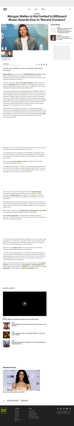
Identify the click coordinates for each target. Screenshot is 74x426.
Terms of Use (32, 410)
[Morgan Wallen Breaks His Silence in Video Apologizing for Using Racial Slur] (7, 55)
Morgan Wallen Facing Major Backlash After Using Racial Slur (21, 319)
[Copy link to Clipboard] (47, 64)
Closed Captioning (33, 413)
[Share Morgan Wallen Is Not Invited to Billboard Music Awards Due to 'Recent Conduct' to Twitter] (39, 64)
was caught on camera (26, 83)
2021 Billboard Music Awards (32, 74)
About (16, 418)
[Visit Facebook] (58, 409)
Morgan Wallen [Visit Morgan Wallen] (24, 400)
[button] (25, 304)
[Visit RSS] (70, 409)
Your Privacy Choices (33, 416)
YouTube (17, 415)
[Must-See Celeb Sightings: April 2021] (24, 380)
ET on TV (17, 416)
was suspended (36, 192)
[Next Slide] (48, 54)
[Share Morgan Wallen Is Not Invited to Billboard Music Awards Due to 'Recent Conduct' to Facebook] (37, 64)
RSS (16, 421)
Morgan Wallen (7, 74)
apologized (11, 84)
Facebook (17, 410)
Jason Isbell (42, 210)
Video (35, 9)
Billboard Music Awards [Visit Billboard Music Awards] (12, 400)
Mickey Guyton (25, 210)
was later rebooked (28, 268)
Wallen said (16, 248)
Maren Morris (35, 210)
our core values (41, 114)
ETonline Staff (18, 419)
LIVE (29, 9)
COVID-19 (24, 266)
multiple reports (15, 195)
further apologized (12, 215)
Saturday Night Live (38, 265)
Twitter (16, 413)
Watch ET (43, 9)
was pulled (26, 265)
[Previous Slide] (1, 54)
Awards (37, 14)
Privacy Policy (32, 412)
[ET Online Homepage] (5, 9)
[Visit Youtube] (67, 409)
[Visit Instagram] (64, 409)
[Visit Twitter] (61, 409)
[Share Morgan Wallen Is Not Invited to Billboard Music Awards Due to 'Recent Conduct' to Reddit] (42, 64)
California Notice (32, 415)
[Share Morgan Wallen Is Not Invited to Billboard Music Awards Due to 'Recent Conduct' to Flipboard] (44, 64)
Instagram (17, 412)
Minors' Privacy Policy (34, 418)
